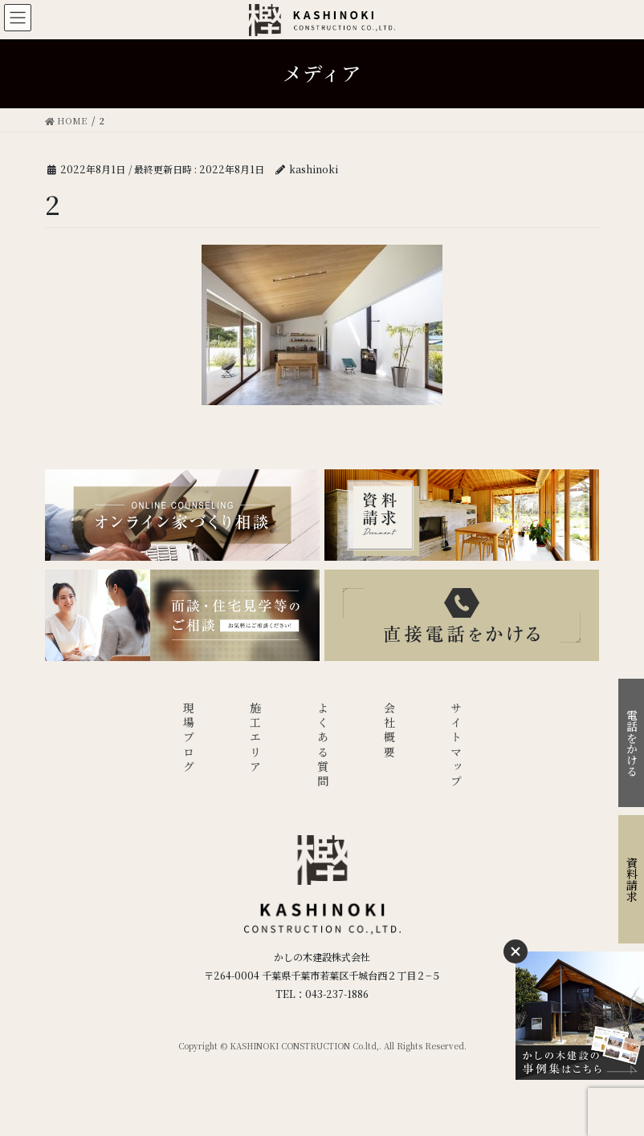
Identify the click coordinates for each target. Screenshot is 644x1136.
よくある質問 (323, 745)
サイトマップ (456, 745)
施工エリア (255, 738)
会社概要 (389, 731)
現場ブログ (189, 738)
